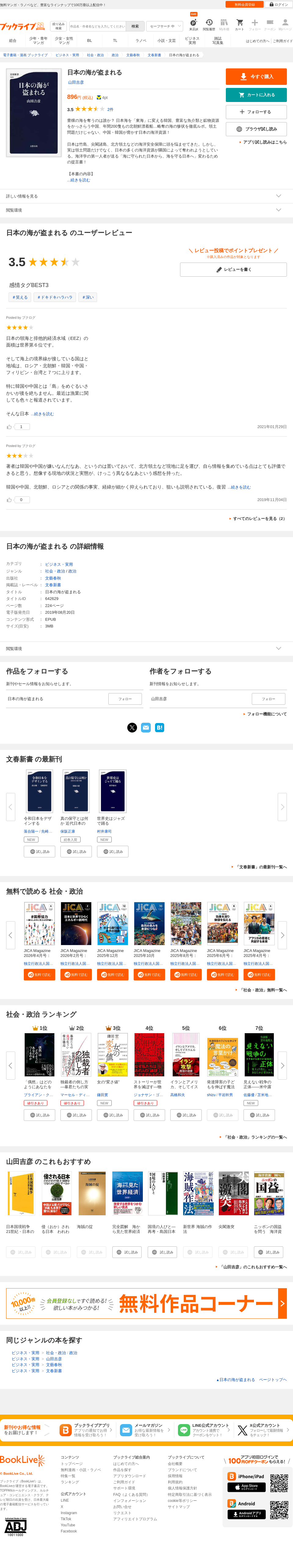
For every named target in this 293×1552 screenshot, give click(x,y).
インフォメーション (129, 1501)
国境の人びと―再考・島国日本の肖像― (161, 1231)
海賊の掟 (85, 1226)
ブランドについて (182, 1470)
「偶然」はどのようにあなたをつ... (38, 1087)
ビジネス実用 (192, 40)
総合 (12, 40)
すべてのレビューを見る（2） (260, 518)
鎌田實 (102, 1095)
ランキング (70, 1482)
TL (115, 40)
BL (89, 40)
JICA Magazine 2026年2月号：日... (75, 955)
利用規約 (175, 1482)
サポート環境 (124, 1488)
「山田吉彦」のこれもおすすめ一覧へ (253, 1267)
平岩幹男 (225, 1095)
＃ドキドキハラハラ (55, 297)
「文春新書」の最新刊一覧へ (261, 867)
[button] (39, 851)
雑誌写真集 (217, 40)
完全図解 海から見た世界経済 (126, 1229)
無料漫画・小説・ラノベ (81, 1470)
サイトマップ (179, 1507)
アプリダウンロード (129, 1476)
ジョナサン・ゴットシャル (156, 1095)
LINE (65, 1500)
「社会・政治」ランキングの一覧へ (255, 1137)
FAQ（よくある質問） (131, 1494)
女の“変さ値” (108, 1082)
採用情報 (175, 1476)
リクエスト (122, 1513)
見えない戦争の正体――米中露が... (257, 1087)
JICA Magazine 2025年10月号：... (149, 955)
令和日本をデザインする (38, 821)
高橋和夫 (177, 1095)
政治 (72, 571)
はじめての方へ (257, 41)
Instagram (69, 1513)
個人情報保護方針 (182, 1488)
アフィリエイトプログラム (135, 1519)
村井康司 (104, 831)
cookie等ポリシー (182, 1501)
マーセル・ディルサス (78, 1095)
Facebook (69, 1531)
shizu (211, 1095)
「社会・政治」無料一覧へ (263, 990)
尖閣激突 (226, 1226)
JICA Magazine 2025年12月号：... (112, 955)
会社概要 (175, 1464)
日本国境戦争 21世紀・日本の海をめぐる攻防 (20, 1231)
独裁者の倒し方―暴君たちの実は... (74, 1087)
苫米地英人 (266, 1095)
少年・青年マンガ (38, 40)
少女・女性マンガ (64, 40)
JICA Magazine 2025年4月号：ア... (259, 955)
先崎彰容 (48, 831)
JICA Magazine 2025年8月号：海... (185, 955)
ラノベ (141, 40)
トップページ (72, 1464)
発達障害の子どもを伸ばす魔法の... (221, 1087)
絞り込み (58, 26)
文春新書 (53, 585)
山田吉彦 (76, 82)
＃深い (88, 297)
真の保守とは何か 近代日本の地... (74, 823)
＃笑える (20, 297)
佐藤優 (249, 1095)
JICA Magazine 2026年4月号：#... (39, 955)
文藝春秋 (53, 578)
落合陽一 (31, 831)
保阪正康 (67, 831)
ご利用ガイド (283, 41)
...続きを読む (78, 180)
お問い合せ (122, 1507)
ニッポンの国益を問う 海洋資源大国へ (268, 1231)
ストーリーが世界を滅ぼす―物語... (147, 1087)
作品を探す (122, 1470)
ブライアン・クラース (42, 1095)
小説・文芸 (166, 40)
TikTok (66, 1519)
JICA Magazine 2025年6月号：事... (222, 955)
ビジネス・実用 (59, 564)
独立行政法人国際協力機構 (46, 963)
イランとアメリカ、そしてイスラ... (184, 1087)
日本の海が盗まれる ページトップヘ (251, 1379)
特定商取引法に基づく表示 (190, 1494)
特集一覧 (68, 1476)
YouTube (68, 1525)
